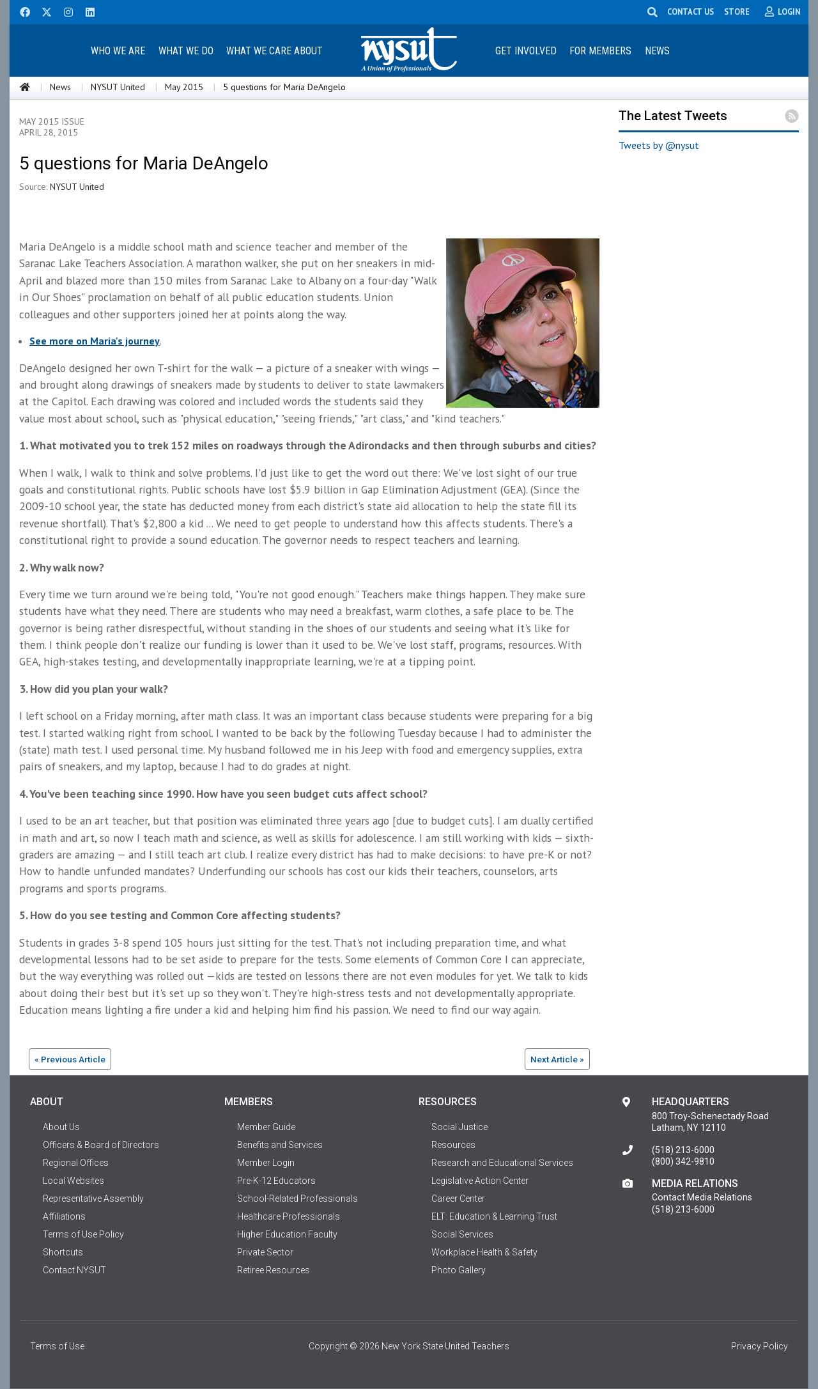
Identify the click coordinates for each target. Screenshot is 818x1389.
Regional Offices (76, 1163)
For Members (600, 51)
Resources (453, 1145)
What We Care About (274, 51)
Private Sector (265, 1252)
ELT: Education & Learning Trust (494, 1216)
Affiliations (64, 1216)
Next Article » (557, 1059)
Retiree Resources (273, 1270)
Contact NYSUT (74, 1270)
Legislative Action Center (480, 1181)
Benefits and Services (280, 1145)
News (657, 51)
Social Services (462, 1234)
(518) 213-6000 (683, 1150)
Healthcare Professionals (288, 1216)
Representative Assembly (93, 1198)
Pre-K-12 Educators (276, 1181)
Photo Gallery (458, 1270)
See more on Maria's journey (94, 340)
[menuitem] (117, 50)
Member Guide (266, 1127)
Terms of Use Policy (83, 1234)
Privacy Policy (759, 1346)
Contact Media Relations (702, 1197)
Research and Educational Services (502, 1163)
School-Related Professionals (297, 1198)
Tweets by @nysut (659, 145)
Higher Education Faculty (287, 1234)
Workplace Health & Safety (484, 1252)
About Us (61, 1127)
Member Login (266, 1163)
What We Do (185, 51)
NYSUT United (118, 87)
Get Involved (526, 51)
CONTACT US (690, 11)
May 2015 (184, 87)
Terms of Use (57, 1346)
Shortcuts (63, 1252)
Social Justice (459, 1127)
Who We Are (118, 51)
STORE (737, 11)
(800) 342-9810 (683, 1161)
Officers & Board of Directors (101, 1145)
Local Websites (73, 1181)
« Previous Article (70, 1059)
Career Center (458, 1198)
